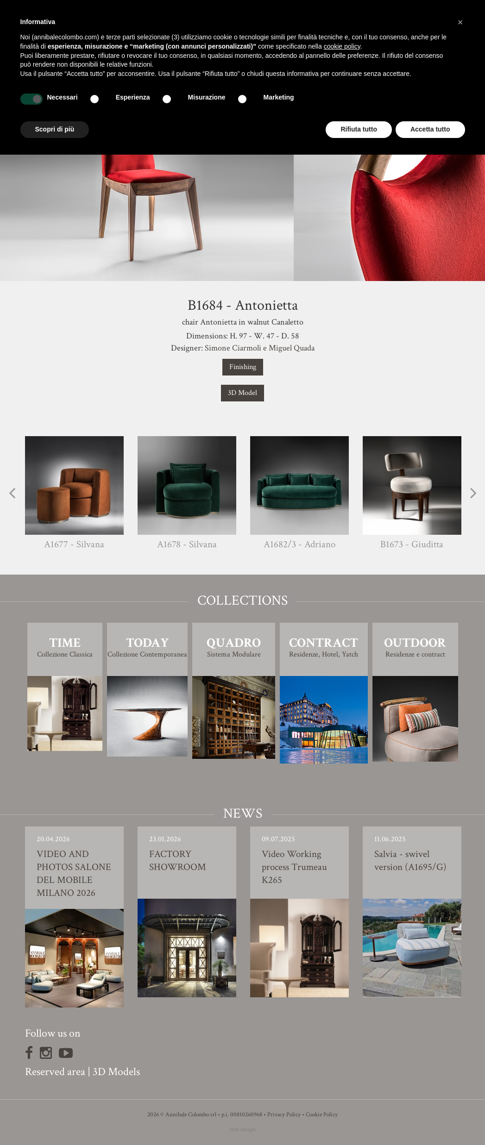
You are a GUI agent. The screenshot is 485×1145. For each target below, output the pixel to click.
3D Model (242, 393)
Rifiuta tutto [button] (358, 129)
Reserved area (55, 1071)
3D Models (116, 1071)
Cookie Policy (322, 1115)
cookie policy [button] (342, 46)
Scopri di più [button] (55, 129)
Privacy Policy (284, 1115)
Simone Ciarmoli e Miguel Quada (260, 348)
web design (243, 1129)
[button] (460, 22)
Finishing (242, 367)
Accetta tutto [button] (430, 129)
